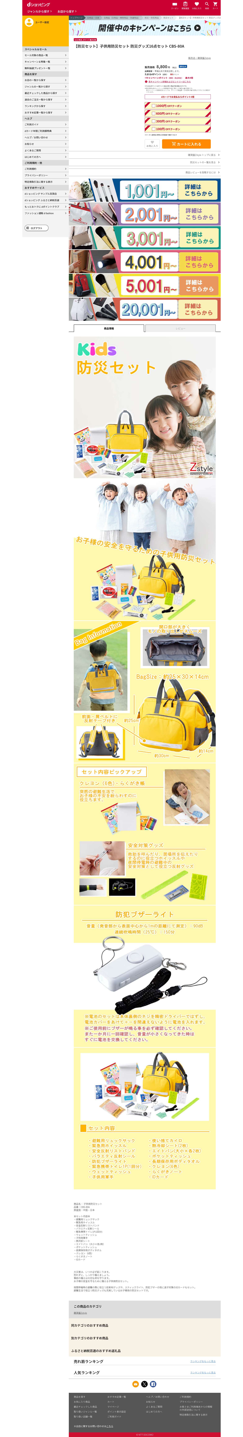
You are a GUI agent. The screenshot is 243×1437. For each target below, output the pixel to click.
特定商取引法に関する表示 (39, 181)
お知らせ (29, 143)
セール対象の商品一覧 (36, 55)
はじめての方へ (33, 156)
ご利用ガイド (32, 124)
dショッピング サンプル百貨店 (41, 193)
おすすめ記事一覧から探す (39, 112)
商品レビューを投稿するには (201, 172)
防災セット (168, 17)
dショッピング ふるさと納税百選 (42, 200)
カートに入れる (186, 144)
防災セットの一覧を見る (203, 162)
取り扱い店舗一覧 (83, 1416)
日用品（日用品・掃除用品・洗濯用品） (122, 17)
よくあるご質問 (33, 150)
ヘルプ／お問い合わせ (36, 137)
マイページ (113, 1406)
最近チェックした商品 (85, 1406)
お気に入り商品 (82, 1401)
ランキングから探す (35, 106)
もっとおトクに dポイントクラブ (42, 206)
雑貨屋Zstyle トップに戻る (202, 155)
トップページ (76, 17)
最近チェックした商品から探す (41, 93)
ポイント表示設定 (116, 1411)
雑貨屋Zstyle (80, 1312)
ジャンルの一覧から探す (37, 86)
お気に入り (152, 145)
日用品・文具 (93, 17)
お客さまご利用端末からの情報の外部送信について (196, 1408)
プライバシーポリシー (36, 175)
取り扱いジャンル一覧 (85, 1411)
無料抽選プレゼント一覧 (37, 68)
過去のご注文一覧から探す (39, 99)
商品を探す (79, 1396)
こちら (109, 1426)
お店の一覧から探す (35, 80)
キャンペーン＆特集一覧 (37, 61)
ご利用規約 (30, 168)
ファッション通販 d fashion (39, 213)
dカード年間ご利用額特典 (38, 130)
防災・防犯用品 (152, 17)
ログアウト (36, 228)
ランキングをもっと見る (203, 1361)
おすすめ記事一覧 (116, 1396)
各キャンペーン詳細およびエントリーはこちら (170, 81)
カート (110, 1401)
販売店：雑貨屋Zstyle (199, 58)
